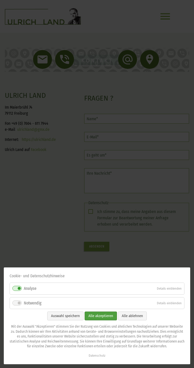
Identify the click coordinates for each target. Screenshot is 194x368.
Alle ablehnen (132, 316)
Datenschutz (97, 355)
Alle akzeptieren (100, 316)
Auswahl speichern (65, 316)
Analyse (30, 288)
